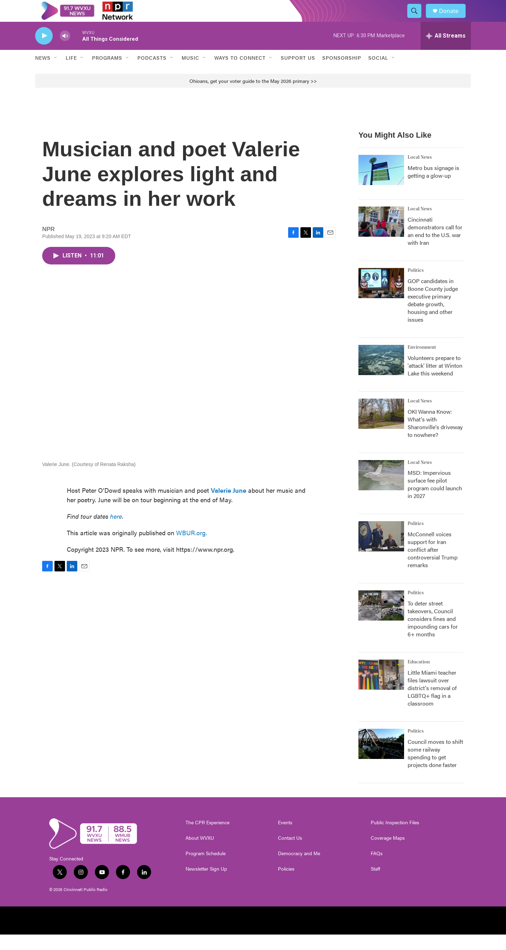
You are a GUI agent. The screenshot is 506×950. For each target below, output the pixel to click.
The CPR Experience (207, 838)
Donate (453, 18)
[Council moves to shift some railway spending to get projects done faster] (381, 759)
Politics (416, 285)
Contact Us (290, 853)
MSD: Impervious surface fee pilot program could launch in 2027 (435, 499)
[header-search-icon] (417, 19)
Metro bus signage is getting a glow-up (433, 187)
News (43, 73)
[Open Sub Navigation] (56, 73)
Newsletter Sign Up (206, 884)
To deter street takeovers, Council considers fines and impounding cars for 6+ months (433, 634)
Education (419, 677)
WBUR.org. (191, 547)
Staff (375, 884)
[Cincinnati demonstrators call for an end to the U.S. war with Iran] (381, 237)
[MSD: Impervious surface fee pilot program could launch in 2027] (381, 490)
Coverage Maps (388, 853)
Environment (422, 362)
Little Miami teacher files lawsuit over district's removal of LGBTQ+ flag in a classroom (432, 703)
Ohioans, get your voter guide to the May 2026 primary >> (253, 95)
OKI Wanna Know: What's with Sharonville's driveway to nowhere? (435, 438)
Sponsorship (341, 73)
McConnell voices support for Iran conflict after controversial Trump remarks (433, 564)
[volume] (65, 51)
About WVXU (200, 853)
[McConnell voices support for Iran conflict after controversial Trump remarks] (381, 552)
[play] (44, 51)
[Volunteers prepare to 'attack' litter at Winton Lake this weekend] (381, 375)
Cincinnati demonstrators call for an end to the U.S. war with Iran (435, 246)
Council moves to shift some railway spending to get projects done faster (435, 768)
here (116, 531)
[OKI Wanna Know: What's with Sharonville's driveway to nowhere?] (381, 429)
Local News (420, 172)
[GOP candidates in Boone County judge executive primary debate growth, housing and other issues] (381, 298)
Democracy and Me (299, 869)
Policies (286, 884)
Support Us (298, 73)
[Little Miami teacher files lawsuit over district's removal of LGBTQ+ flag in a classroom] (381, 690)
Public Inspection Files (395, 838)
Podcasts (152, 73)
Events (285, 838)
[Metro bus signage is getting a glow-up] (381, 185)
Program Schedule (206, 869)
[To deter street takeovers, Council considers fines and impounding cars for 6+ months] (381, 621)
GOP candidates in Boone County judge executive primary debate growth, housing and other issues (433, 315)
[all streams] (446, 51)
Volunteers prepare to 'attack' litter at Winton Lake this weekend (435, 380)
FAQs (377, 869)
